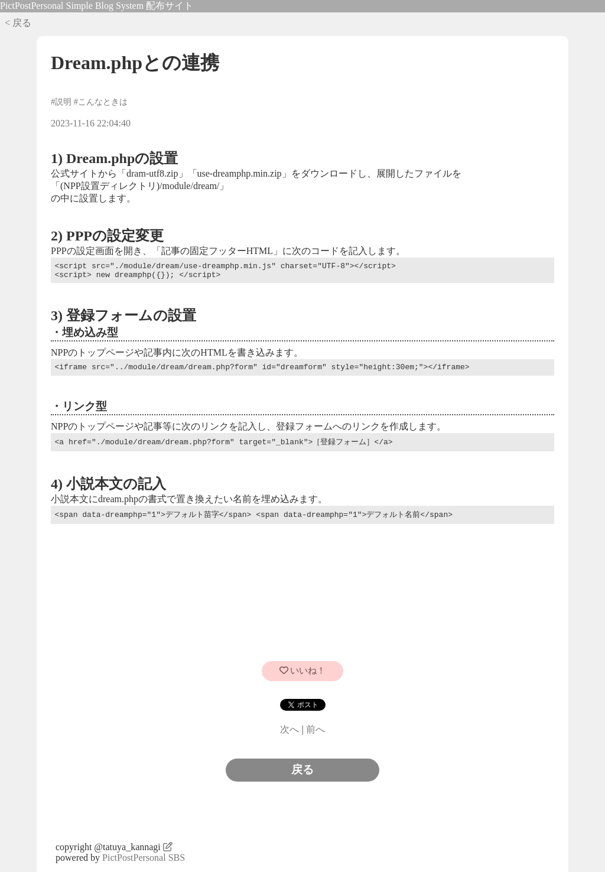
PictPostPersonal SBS (143, 858)
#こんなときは (101, 101)
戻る (302, 769)
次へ (289, 729)
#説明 (61, 101)
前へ (315, 729)
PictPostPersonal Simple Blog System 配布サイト (96, 6)
